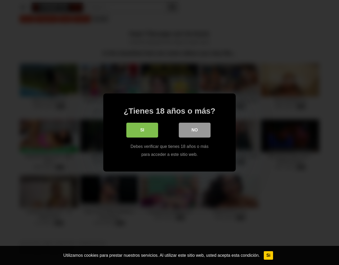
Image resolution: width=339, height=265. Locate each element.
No (194, 130)
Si (268, 255)
